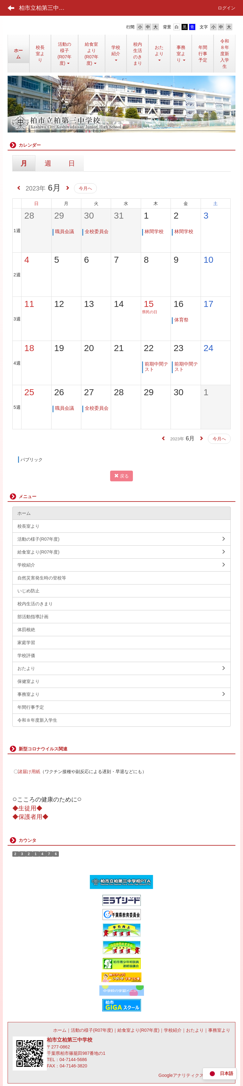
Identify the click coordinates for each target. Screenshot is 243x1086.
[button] (159, 53)
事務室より (219, 1030)
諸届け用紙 (29, 771)
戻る (121, 475)
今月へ (85, 188)
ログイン (226, 7)
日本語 (219, 1074)
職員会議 (64, 231)
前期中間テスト (156, 366)
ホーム (59, 1030)
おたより (195, 1030)
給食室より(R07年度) (138, 1030)
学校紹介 (173, 1030)
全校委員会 (97, 231)
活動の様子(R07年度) (92, 1030)
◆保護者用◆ (30, 816)
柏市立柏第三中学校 (44, 8)
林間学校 (154, 231)
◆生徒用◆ (27, 808)
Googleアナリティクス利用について (194, 1075)
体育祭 (181, 319)
